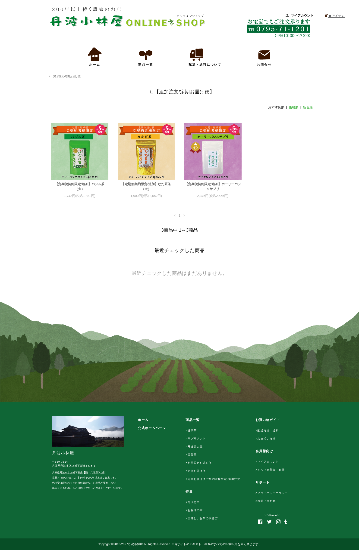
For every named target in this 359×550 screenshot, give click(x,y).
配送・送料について (205, 56)
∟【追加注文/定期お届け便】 (64, 76)
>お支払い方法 (265, 438)
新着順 (308, 107)
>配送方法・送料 (267, 430)
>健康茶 (191, 430)
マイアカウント (302, 15)
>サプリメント (196, 438)
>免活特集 (193, 502)
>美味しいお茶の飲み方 (202, 518)
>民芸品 (191, 454)
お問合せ (264, 56)
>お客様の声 (194, 510)
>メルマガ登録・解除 (270, 469)
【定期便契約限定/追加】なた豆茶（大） (146, 186)
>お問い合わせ (265, 501)
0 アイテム (334, 15)
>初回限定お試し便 (199, 462)
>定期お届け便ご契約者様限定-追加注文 (213, 479)
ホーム (95, 56)
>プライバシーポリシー (271, 493)
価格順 (294, 107)
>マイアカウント (267, 461)
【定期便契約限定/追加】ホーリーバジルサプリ (213, 186)
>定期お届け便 (196, 471)
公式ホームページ (152, 428)
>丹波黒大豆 (194, 446)
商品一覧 (146, 56)
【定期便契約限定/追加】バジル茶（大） (79, 186)
